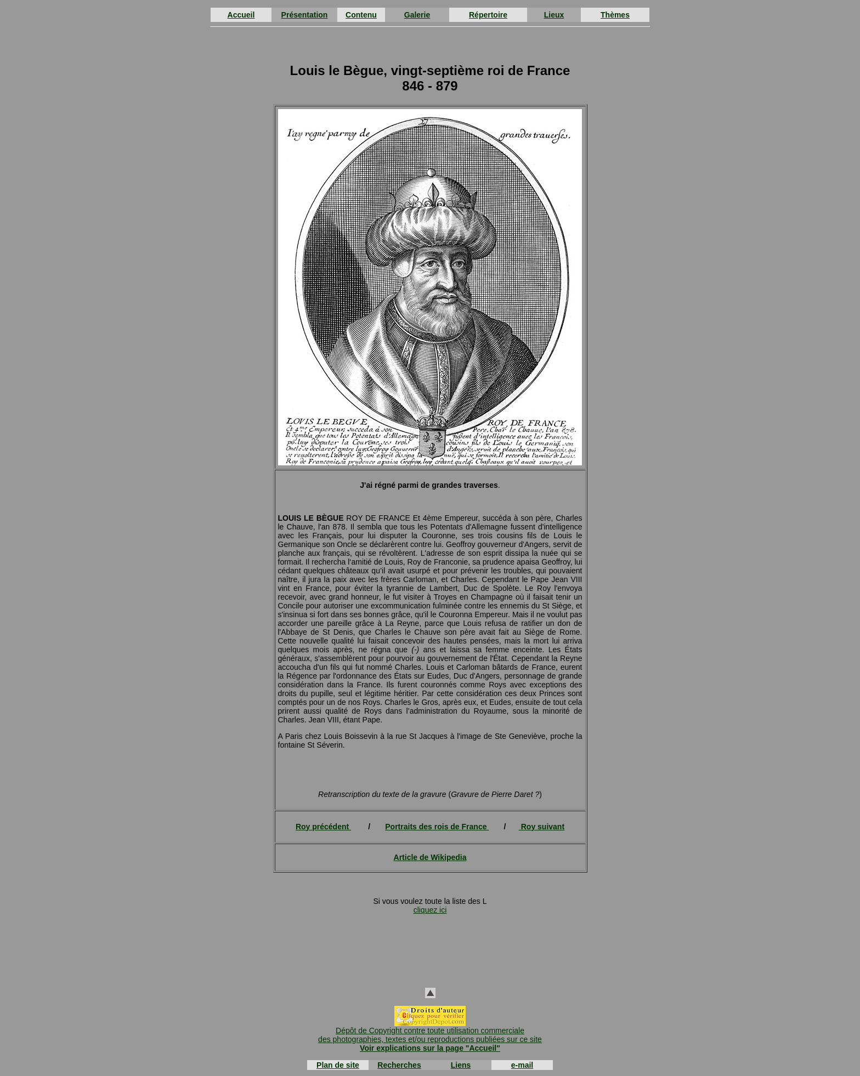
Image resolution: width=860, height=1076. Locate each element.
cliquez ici (430, 910)
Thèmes (615, 14)
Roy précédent (322, 826)
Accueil (241, 14)
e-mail (522, 1065)
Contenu (361, 14)
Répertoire (488, 14)
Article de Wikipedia (430, 857)
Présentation (304, 14)
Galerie (417, 14)
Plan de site (337, 1065)
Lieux (554, 14)
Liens (461, 1065)
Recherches (399, 1065)
